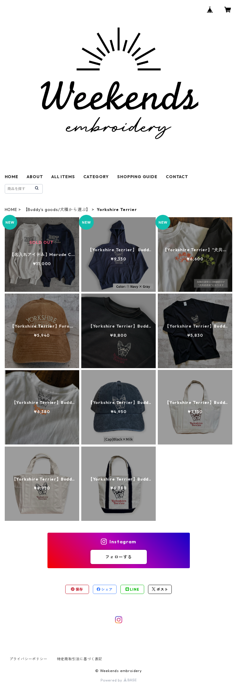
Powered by (118, 680)
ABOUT (35, 176)
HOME (11, 176)
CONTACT (177, 176)
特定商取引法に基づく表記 (80, 659)
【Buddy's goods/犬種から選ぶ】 (57, 209)
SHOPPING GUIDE (137, 176)
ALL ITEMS (63, 176)
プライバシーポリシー (28, 659)
